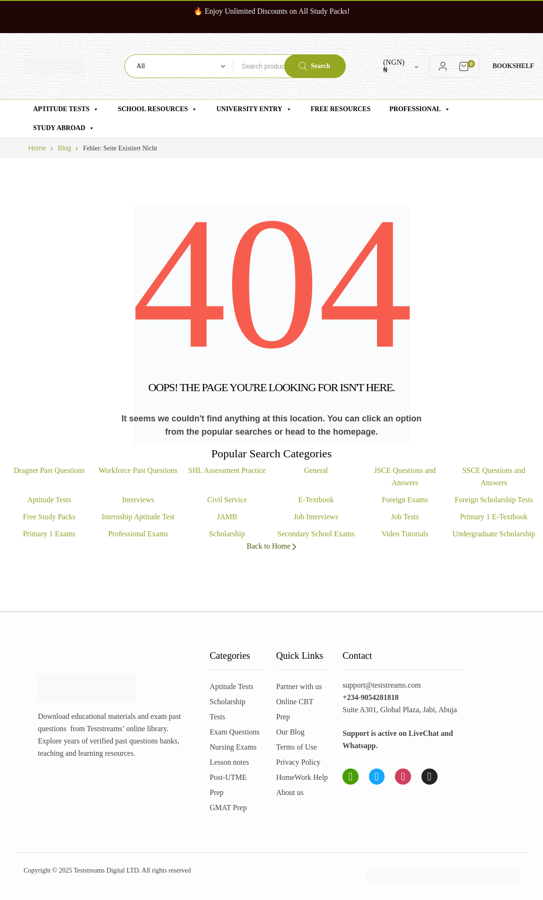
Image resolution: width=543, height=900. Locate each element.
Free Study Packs (49, 517)
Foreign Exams (405, 500)
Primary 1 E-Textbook (494, 517)
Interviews (138, 500)
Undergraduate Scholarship (494, 534)
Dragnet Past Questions (49, 470)
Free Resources (340, 109)
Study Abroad (64, 128)
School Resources (157, 109)
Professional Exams (138, 534)
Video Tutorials (404, 534)
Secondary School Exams (316, 534)
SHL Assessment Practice (227, 470)
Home (37, 148)
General (316, 470)
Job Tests (405, 517)
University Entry (253, 109)
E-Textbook (315, 500)
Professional (419, 109)
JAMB (227, 517)
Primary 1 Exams (49, 534)
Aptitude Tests (66, 109)
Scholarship (227, 534)
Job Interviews (316, 517)
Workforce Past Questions (138, 470)
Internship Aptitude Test (138, 517)
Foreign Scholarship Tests (494, 500)
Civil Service (227, 500)
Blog (64, 148)
